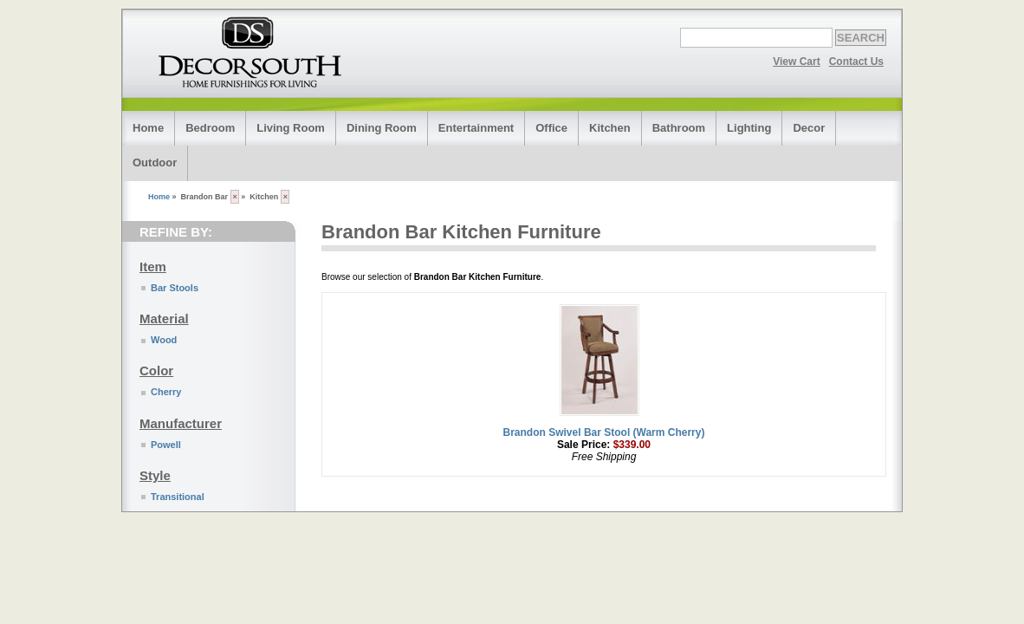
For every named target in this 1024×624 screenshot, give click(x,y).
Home (148, 127)
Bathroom (678, 127)
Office (551, 127)
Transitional (177, 496)
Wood (164, 340)
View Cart (796, 61)
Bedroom (210, 127)
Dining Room (382, 127)
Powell (166, 444)
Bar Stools (174, 288)
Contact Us (856, 61)
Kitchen (610, 127)
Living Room (290, 127)
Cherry (166, 392)
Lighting (749, 127)
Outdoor (155, 162)
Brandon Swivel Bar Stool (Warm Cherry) (604, 432)
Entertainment (476, 127)
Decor (809, 127)
